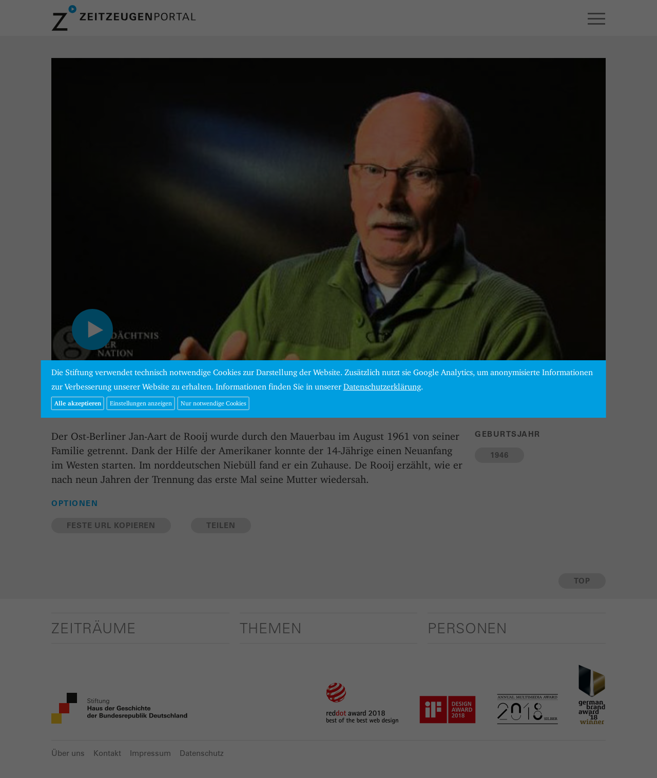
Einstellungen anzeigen (141, 403)
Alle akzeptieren (77, 403)
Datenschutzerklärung (382, 387)
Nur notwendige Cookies (213, 403)
